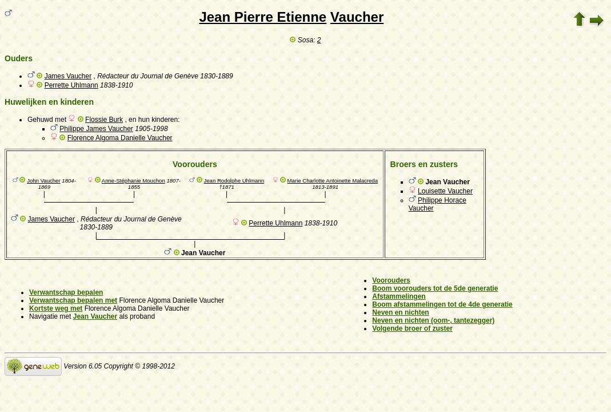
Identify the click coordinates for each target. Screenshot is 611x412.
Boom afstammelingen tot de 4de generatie (442, 304)
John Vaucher (44, 180)
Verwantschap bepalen (66, 292)
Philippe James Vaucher (96, 129)
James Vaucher (68, 76)
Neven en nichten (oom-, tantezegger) (433, 320)
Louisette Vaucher (445, 191)
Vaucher (357, 17)
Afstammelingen (398, 296)
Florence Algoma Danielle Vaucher (120, 138)
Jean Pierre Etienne (262, 17)
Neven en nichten (400, 312)
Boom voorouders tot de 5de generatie (435, 288)
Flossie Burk (104, 120)
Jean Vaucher (95, 316)
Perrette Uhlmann (71, 85)
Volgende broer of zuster (412, 328)
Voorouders (391, 280)
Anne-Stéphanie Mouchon (133, 180)
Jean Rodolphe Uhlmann (233, 180)
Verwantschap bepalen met (73, 300)
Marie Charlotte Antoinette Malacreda (332, 180)
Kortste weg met (55, 308)
